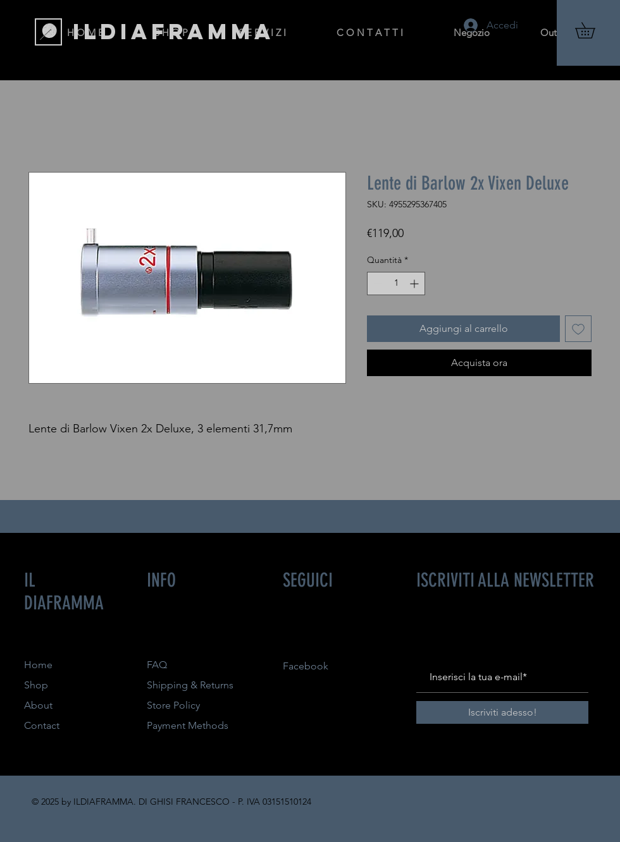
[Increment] (415, 283)
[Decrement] (377, 283)
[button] (593, 30)
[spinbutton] (396, 283)
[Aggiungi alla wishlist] (578, 328)
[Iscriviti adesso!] (502, 712)
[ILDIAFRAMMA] (174, 31)
